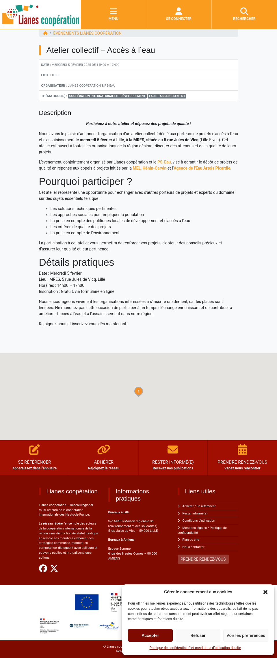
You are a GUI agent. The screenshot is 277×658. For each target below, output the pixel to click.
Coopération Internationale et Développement (107, 96)
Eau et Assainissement (167, 96)
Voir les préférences (245, 635)
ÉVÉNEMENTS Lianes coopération (87, 33)
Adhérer (188, 506)
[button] (265, 592)
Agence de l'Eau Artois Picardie (202, 168)
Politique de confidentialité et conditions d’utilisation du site (195, 648)
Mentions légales (194, 528)
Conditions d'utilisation (198, 521)
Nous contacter (193, 547)
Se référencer (206, 506)
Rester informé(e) (194, 513)
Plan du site (190, 540)
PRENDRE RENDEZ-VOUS (203, 559)
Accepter (150, 635)
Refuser (197, 635)
